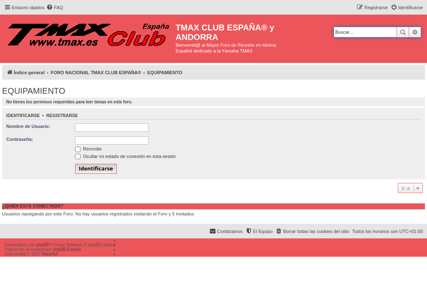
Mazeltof (50, 254)
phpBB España (67, 249)
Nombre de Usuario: (28, 126)
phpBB (42, 245)
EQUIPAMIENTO (33, 90)
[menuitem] (54, 8)
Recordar (88, 148)
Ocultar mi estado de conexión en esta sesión (125, 156)
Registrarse (62, 115)
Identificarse (23, 115)
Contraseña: (19, 139)
